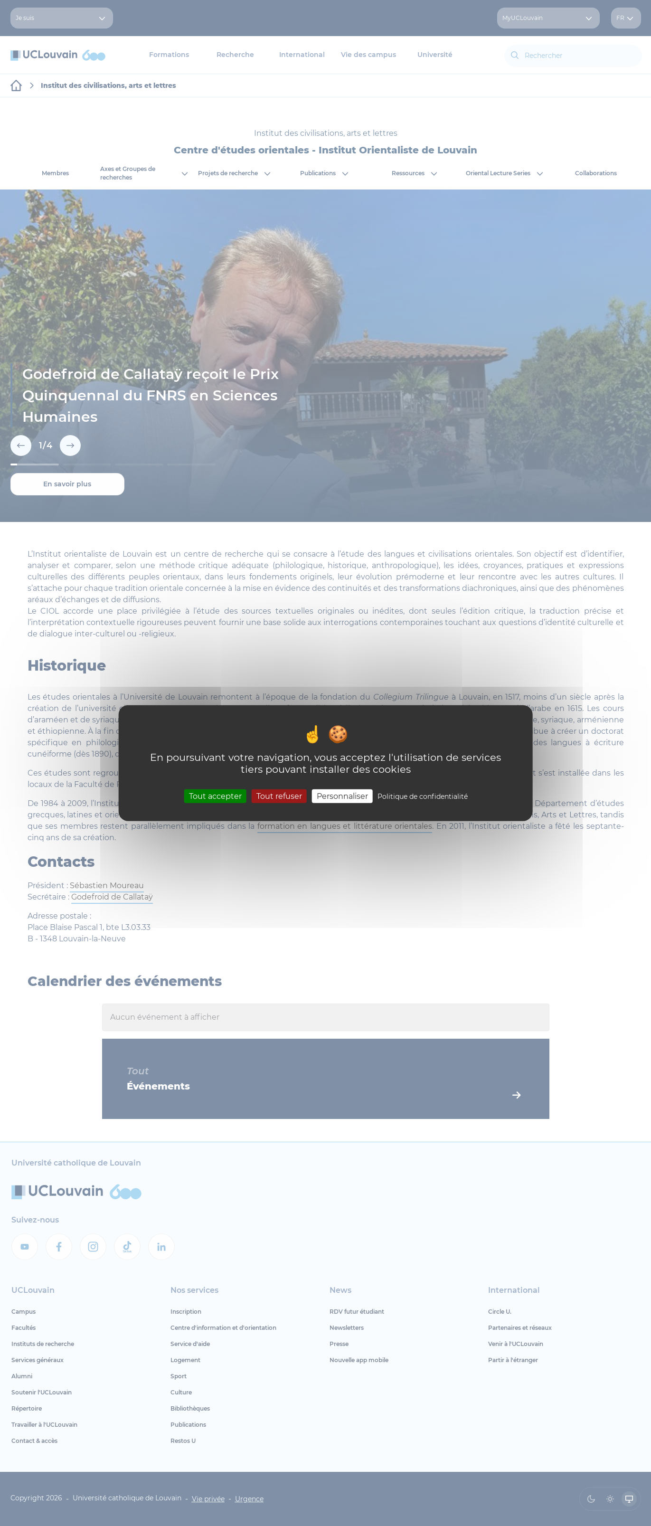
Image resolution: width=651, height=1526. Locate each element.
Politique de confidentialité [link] (422, 796)
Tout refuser (279, 796)
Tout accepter (215, 796)
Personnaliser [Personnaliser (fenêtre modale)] (342, 796)
